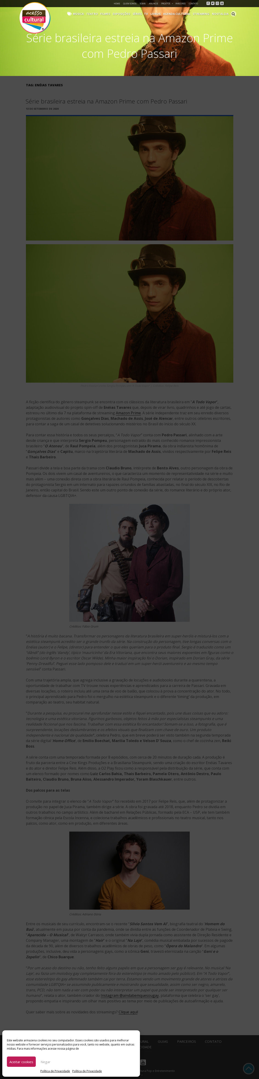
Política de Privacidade (55, 1071)
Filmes (107, 14)
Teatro (94, 14)
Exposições (123, 14)
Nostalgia (220, 14)
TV (148, 14)
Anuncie (153, 3)
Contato (193, 3)
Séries (139, 14)
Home (117, 3)
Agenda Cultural (177, 14)
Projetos (167, 3)
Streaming (202, 14)
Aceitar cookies (21, 1061)
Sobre (143, 3)
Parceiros (180, 3)
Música (81, 14)
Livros (157, 14)
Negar (45, 1061)
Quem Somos (129, 3)
